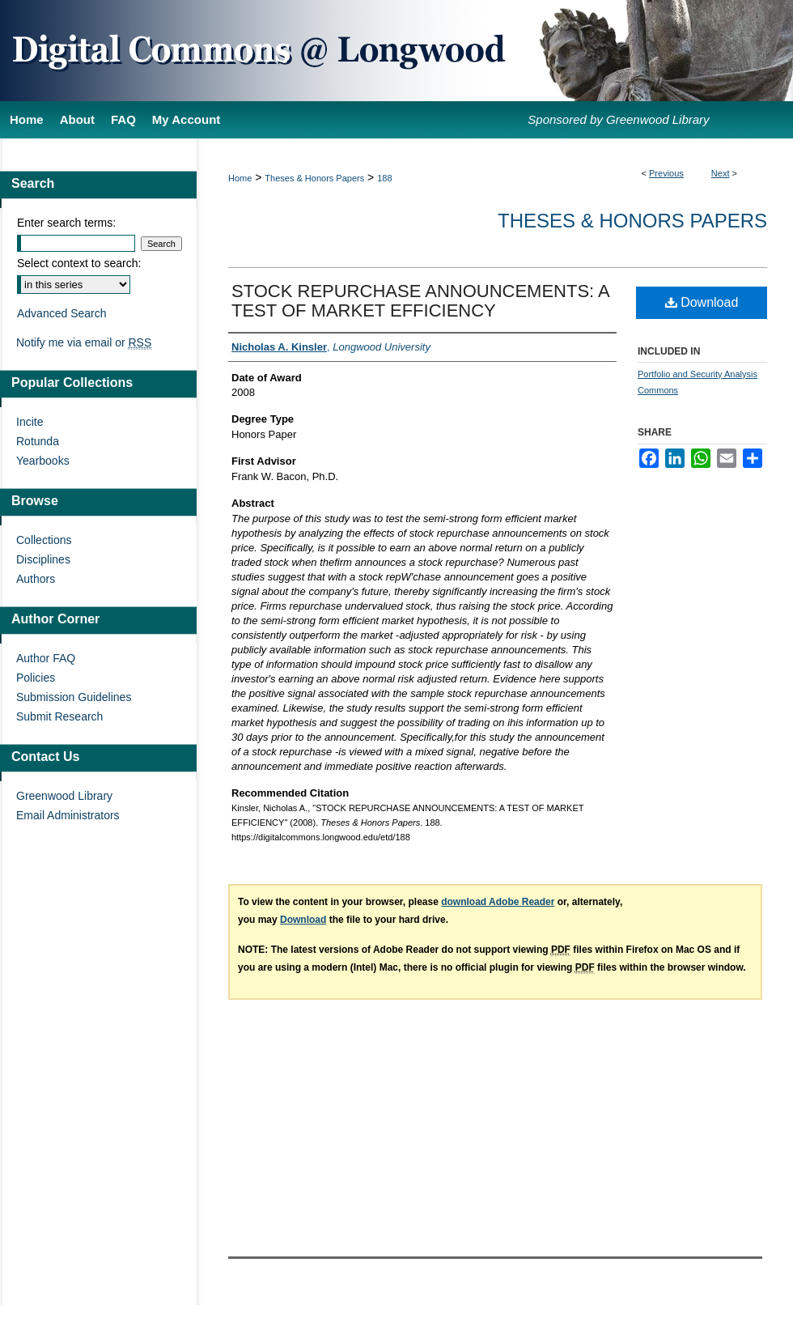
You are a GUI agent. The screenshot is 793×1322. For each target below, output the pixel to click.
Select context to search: (79, 263)
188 (384, 178)
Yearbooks (43, 460)
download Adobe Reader (497, 902)
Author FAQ (45, 658)
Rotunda (37, 441)
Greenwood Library (64, 795)
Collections (43, 539)
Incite (29, 421)
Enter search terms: (66, 222)
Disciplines (43, 559)
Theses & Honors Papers (314, 178)
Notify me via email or (83, 342)
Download (702, 302)
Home (240, 178)
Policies (35, 677)
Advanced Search (62, 313)
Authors (35, 578)
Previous (666, 173)
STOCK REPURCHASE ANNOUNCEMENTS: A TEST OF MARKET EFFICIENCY (420, 301)
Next (720, 173)
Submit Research (59, 716)
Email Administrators (68, 815)
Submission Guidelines (73, 697)
